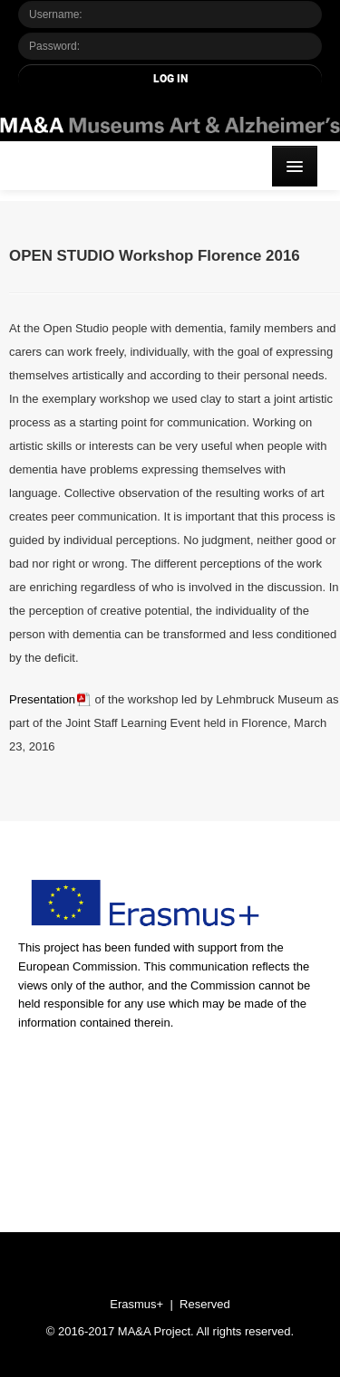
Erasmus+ (136, 1304)
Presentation (42, 699)
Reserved (205, 1304)
